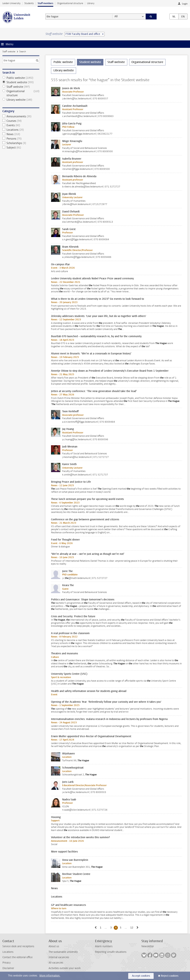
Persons (20, 139)
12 (132, 927)
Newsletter (147, 946)
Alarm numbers (103, 946)
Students (29, 3)
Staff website (8, 51)
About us (54, 946)
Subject (20, 148)
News (20, 134)
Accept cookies (141, 976)
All (116, 16)
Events (20, 125)
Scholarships (20, 143)
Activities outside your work (65, 968)
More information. (49, 975)
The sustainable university (63, 952)
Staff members (45, 3)
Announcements (20, 116)
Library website (20, 100)
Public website (20, 78)
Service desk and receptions (18, 946)
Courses (20, 121)
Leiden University (11, 3)
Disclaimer (8, 968)
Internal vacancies (59, 957)
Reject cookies (169, 976)
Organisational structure (70, 3)
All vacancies (56, 962)
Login (185, 3)
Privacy (6, 962)
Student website (20, 82)
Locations (20, 130)
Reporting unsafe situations (110, 952)
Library (90, 3)
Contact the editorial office (17, 957)
